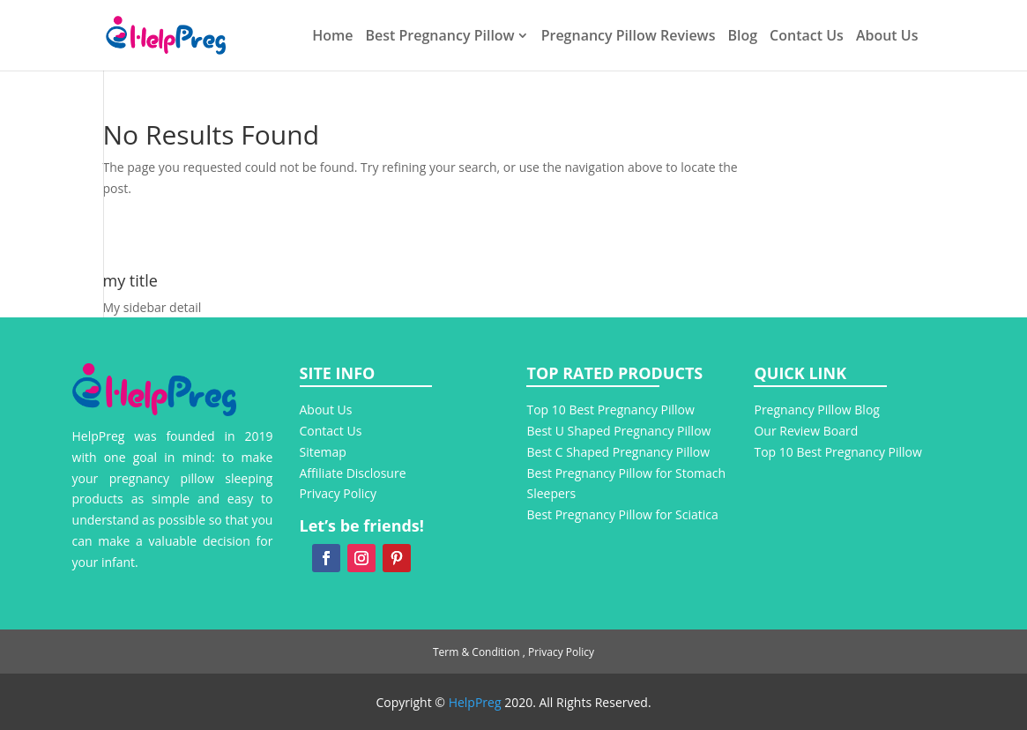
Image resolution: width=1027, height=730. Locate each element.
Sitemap (323, 451)
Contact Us (807, 37)
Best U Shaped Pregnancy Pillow (618, 430)
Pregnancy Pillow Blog (816, 409)
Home (332, 37)
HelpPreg (475, 702)
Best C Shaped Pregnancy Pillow (618, 451)
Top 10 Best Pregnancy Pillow (610, 409)
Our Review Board (807, 430)
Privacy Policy (338, 493)
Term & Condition (476, 651)
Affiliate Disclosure (353, 473)
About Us (887, 37)
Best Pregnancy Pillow (439, 37)
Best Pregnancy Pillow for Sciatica (622, 514)
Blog (742, 37)
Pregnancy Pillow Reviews (628, 37)
